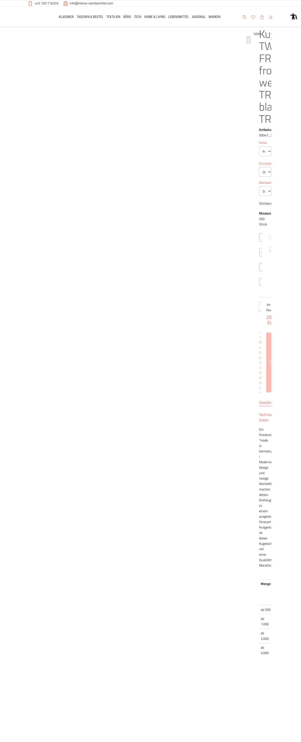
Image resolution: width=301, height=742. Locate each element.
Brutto (185, 581)
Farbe (136, 117)
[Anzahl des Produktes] (150, 397)
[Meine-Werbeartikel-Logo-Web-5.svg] (37, 17)
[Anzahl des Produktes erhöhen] (165, 397)
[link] (66, 17)
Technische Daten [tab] (166, 502)
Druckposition (142, 173)
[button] (294, 17)
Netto (171, 581)
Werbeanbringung (144, 192)
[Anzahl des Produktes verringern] (136, 397)
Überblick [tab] (139, 502)
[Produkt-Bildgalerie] (29, 652)
